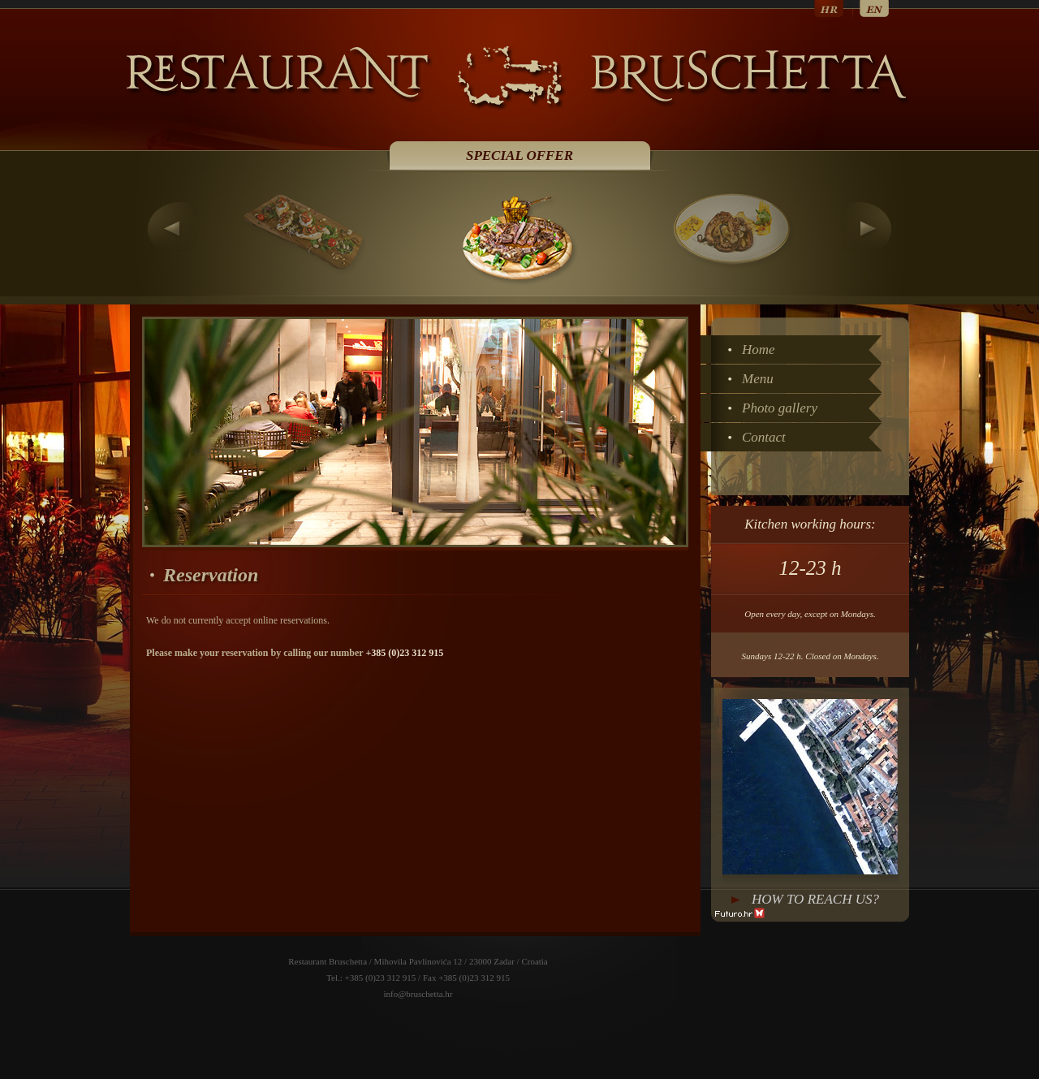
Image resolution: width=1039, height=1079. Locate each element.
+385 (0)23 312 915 (404, 652)
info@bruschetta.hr (418, 994)
